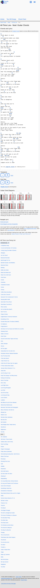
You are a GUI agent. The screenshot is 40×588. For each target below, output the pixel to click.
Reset (12, 175)
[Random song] (35, 2)
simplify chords (10, 166)
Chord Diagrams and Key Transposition (9, 224)
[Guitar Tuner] (31, 2)
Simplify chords (4, 186)
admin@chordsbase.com (6, 578)
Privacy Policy (24, 579)
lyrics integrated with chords (30, 228)
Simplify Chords (15, 31)
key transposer (11, 230)
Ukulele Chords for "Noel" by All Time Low (20, 234)
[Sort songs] (4, 243)
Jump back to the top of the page (8, 583)
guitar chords (18, 576)
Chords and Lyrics (4, 221)
